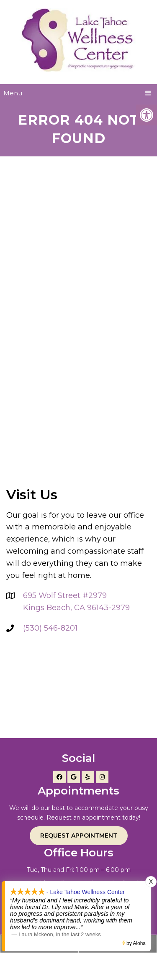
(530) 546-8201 (50, 628)
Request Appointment (78, 835)
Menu (12, 93)
